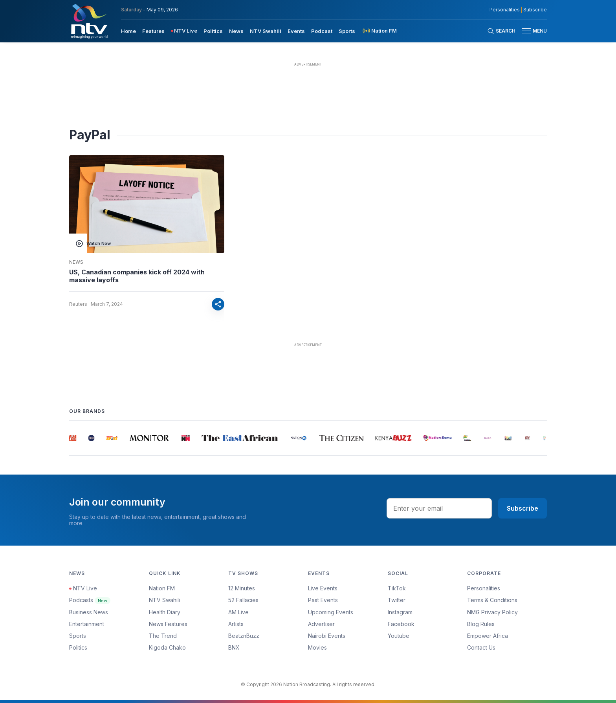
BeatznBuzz (243, 635)
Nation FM (162, 588)
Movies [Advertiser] (317, 647)
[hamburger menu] (526, 30)
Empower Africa (487, 635)
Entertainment (86, 624)
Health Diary (164, 612)
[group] (73, 438)
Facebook (401, 624)
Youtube (398, 635)
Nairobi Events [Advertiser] (326, 635)
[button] (531, 30)
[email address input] (439, 508)
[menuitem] (128, 30)
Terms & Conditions (492, 600)
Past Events (323, 600)
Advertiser (321, 624)
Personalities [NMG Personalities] (505, 10)
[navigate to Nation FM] (379, 31)
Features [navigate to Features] (153, 31)
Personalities (483, 588)
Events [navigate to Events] (296, 31)
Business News (88, 612)
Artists (236, 624)
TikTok (397, 588)
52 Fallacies (243, 600)
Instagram (400, 612)
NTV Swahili (164, 600)
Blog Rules (481, 624)
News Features (168, 624)
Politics (78, 647)
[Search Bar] (501, 31)
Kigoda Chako (167, 647)
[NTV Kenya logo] (88, 21)
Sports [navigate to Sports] (347, 31)
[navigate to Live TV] (184, 31)
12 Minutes (241, 588)
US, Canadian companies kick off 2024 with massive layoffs (137, 276)
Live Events (322, 588)
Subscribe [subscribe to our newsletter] (535, 10)
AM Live (238, 612)
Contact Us (481, 647)
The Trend (163, 635)
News (76, 262)
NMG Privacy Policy (492, 612)
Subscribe (522, 508)
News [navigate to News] (236, 31)
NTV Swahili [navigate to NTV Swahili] (265, 31)
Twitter (396, 600)
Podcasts (89, 600)
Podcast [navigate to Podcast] (321, 31)
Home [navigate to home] (128, 31)
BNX (234, 647)
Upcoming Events (330, 612)
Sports (77, 635)
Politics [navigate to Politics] (213, 31)
